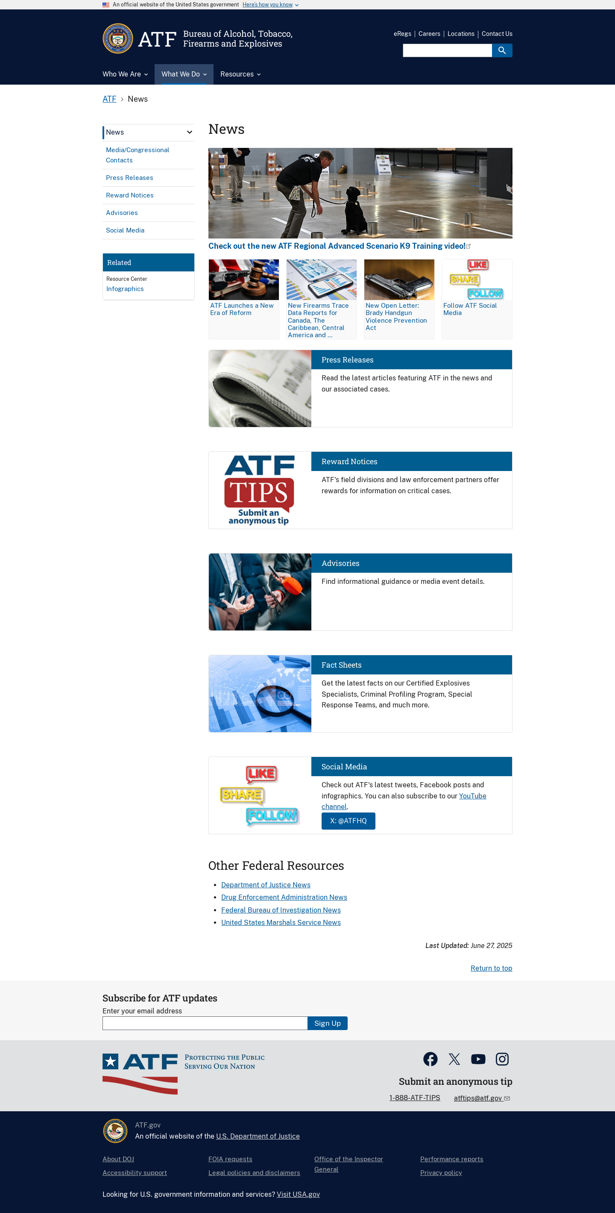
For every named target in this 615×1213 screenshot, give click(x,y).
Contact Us (497, 34)
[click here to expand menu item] (189, 132)
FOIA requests (230, 1159)
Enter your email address (142, 1011)
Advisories (341, 563)
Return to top (491, 968)
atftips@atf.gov (479, 1098)
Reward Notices (350, 461)
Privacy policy (441, 1172)
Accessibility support (134, 1172)
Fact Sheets (342, 665)
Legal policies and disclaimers (254, 1172)
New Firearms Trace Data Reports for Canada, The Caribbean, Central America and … (318, 320)
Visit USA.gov (298, 1194)
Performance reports (451, 1159)
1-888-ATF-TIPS (415, 1098)
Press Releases (348, 360)
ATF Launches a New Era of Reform (242, 309)
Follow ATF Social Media (470, 309)
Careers (429, 34)
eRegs (402, 34)
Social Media (344, 766)
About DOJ (118, 1159)
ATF (109, 98)
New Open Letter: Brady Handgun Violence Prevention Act (396, 316)
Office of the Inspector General (348, 1164)
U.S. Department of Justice (258, 1136)
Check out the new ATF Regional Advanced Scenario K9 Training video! (337, 246)
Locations (461, 34)
